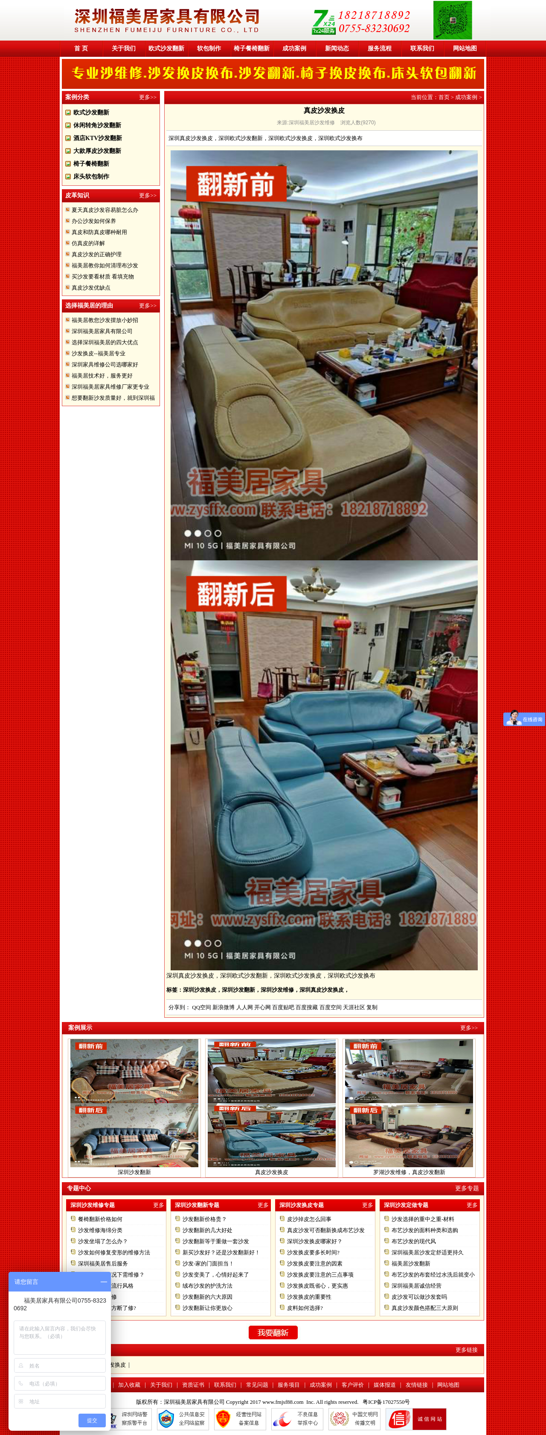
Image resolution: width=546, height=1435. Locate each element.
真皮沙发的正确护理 (97, 254)
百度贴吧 (283, 1007)
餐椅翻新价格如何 (100, 1219)
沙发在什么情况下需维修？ (111, 1274)
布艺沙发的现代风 (414, 1241)
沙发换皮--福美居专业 (98, 353)
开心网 (262, 1007)
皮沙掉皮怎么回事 (309, 1219)
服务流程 (380, 48)
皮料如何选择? (305, 1308)
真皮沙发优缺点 (91, 287)
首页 (444, 97)
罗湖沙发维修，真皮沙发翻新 (409, 1172)
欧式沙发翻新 (166, 48)
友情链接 (417, 1385)
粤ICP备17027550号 (386, 1402)
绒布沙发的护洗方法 (207, 1286)
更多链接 (467, 1350)
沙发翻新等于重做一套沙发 (216, 1241)
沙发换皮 (115, 1365)
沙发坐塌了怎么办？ (103, 1241)
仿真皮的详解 (88, 243)
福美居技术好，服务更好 (102, 375)
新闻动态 (337, 48)
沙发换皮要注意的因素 (315, 1263)
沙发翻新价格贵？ (205, 1219)
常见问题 (257, 1385)
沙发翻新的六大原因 (207, 1297)
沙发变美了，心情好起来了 (216, 1274)
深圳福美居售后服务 (103, 1263)
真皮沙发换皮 (271, 1172)
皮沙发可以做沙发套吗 (419, 1297)
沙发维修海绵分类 (100, 1230)
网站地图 (465, 48)
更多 (158, 1205)
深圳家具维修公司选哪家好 (105, 364)
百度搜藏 (307, 1007)
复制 (372, 1007)
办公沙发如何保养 (94, 221)
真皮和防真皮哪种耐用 (99, 232)
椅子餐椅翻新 (252, 48)
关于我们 (124, 48)
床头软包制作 (91, 176)
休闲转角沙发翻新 (97, 125)
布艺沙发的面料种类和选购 (425, 1230)
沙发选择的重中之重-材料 (423, 1219)
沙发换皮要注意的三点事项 (320, 1274)
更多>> (148, 97)
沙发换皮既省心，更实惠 (317, 1286)
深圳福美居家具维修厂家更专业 (110, 387)
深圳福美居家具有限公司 (102, 331)
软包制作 (209, 48)
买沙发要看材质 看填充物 (103, 276)
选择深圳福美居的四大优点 (105, 342)
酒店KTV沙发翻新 (97, 138)
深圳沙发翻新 (134, 1172)
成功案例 (294, 48)
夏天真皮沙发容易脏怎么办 (105, 210)
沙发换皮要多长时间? (313, 1252)
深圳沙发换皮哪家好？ (315, 1241)
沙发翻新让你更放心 (207, 1308)
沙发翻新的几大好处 (207, 1230)
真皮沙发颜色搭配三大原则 (425, 1308)
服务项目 (289, 1385)
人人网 (244, 1007)
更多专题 (467, 1188)
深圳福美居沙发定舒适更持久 (428, 1252)
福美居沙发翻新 (411, 1263)
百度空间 (330, 1007)
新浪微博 (223, 1007)
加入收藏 (129, 1385)
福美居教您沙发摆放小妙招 (105, 320)
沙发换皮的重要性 (309, 1297)
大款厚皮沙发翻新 (97, 151)
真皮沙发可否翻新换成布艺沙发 (326, 1230)
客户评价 (353, 1385)
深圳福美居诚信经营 (416, 1286)
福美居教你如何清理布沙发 (105, 265)
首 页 (81, 48)
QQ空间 (201, 1007)
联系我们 (422, 48)
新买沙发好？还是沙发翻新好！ (221, 1252)
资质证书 (193, 1385)
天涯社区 (354, 1007)
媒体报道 (385, 1385)
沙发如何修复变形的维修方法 (114, 1252)
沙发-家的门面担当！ (208, 1263)
